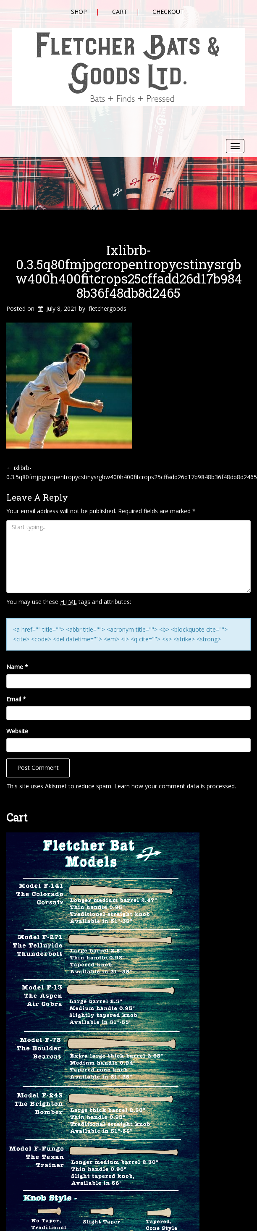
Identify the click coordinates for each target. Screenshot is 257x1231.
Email (16, 699)
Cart (119, 12)
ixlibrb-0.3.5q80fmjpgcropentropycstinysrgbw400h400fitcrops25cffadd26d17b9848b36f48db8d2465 (129, 271)
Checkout (168, 12)
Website (17, 731)
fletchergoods (107, 308)
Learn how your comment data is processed (174, 786)
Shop (79, 12)
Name (17, 667)
